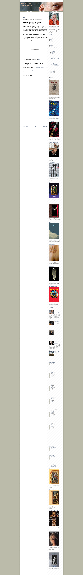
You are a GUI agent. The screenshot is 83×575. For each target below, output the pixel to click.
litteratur (52, 374)
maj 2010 (52, 70)
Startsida (35, 126)
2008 (51, 77)
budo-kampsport (53, 409)
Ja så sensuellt (53, 59)
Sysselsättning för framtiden (55, 58)
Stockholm (52, 403)
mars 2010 (52, 72)
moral (51, 371)
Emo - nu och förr (56, 321)
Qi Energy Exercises (53, 465)
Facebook (52, 448)
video (51, 417)
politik (52, 363)
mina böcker (52, 411)
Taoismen (52, 449)
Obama (52, 402)
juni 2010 (52, 53)
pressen (52, 364)
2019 (51, 40)
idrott (51, 400)
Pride (51, 423)
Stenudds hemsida (53, 447)
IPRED (52, 398)
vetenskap (52, 378)
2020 (51, 39)
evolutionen (52, 424)
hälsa (51, 390)
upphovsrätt (52, 387)
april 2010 (52, 71)
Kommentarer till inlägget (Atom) (35, 129)
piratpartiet (52, 422)
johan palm (52, 404)
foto (51, 389)
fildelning (52, 377)
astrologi (52, 425)
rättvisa (52, 370)
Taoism (52, 457)
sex (51, 376)
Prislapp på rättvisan (54, 63)
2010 (51, 46)
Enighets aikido (53, 451)
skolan (52, 412)
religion (52, 383)
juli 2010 (52, 52)
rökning (52, 415)
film (51, 388)
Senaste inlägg (25, 126)
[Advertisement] (33, 116)
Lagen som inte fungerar (54, 67)
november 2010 (53, 47)
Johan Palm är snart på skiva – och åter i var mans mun (57, 342)
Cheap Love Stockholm (54, 60)
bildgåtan (52, 426)
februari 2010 (53, 73)
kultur (51, 365)
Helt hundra (26, 18)
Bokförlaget (52, 450)
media (51, 375)
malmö (52, 384)
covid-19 (52, 428)
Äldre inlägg (45, 126)
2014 (51, 41)
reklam (45, 67)
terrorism (52, 414)
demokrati (52, 396)
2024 (51, 35)
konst (51, 385)
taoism (52, 429)
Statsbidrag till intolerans (54, 64)
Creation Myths (53, 458)
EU (51, 399)
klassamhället (52, 397)
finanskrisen (52, 401)
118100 (37, 67)
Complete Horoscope (53, 466)
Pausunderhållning (53, 54)
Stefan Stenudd (27, 4)
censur (52, 410)
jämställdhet (52, 391)
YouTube (39, 59)
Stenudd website (53, 456)
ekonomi (52, 372)
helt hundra (41, 67)
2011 (51, 45)
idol (51, 386)
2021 (51, 38)
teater (51, 413)
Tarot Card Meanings (53, 459)
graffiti (52, 427)
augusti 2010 (53, 51)
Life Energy (52, 464)
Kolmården (52, 430)
